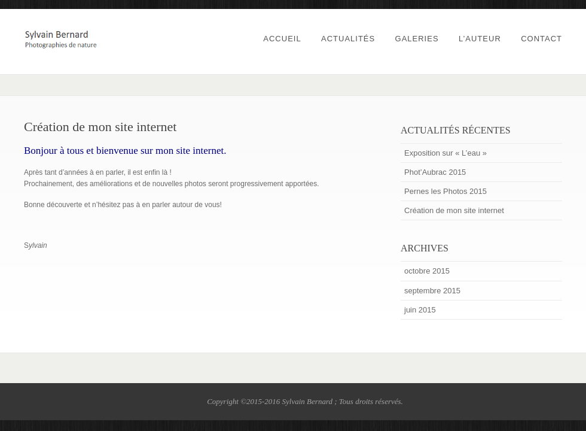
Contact (541, 38)
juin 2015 (420, 309)
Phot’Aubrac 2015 (435, 172)
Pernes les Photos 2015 (445, 191)
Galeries (417, 38)
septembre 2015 (432, 290)
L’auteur (480, 38)
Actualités (348, 38)
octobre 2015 (427, 270)
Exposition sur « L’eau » (445, 152)
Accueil (282, 38)
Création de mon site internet (454, 210)
